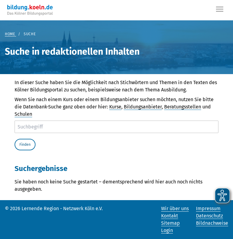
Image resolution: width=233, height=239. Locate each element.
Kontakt (169, 216)
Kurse (115, 107)
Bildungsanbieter (143, 107)
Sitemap (170, 223)
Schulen (23, 114)
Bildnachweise (212, 223)
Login (167, 230)
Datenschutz (209, 216)
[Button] (219, 10)
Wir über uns (175, 208)
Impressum (208, 208)
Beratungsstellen (182, 107)
